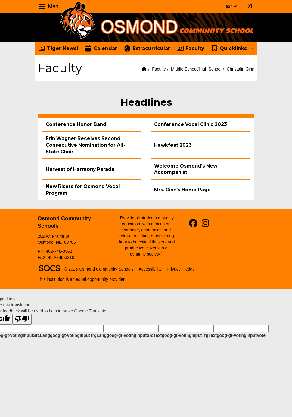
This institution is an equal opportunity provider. (82, 279)
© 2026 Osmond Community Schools (99, 269)
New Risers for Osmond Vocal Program (83, 189)
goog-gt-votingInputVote (241, 335)
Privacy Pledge (181, 269)
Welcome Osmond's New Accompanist (185, 169)
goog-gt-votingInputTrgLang (78, 335)
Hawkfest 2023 (173, 145)
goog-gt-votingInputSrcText (134, 335)
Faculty (159, 69)
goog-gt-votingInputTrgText (189, 335)
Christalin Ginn (240, 69)
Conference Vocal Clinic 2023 (190, 124)
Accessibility (150, 269)
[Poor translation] (22, 319)
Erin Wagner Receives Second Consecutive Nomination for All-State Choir (85, 145)
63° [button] (231, 6)
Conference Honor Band (76, 124)
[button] (232, 48)
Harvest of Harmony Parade (80, 169)
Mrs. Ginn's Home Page (182, 190)
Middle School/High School (196, 69)
